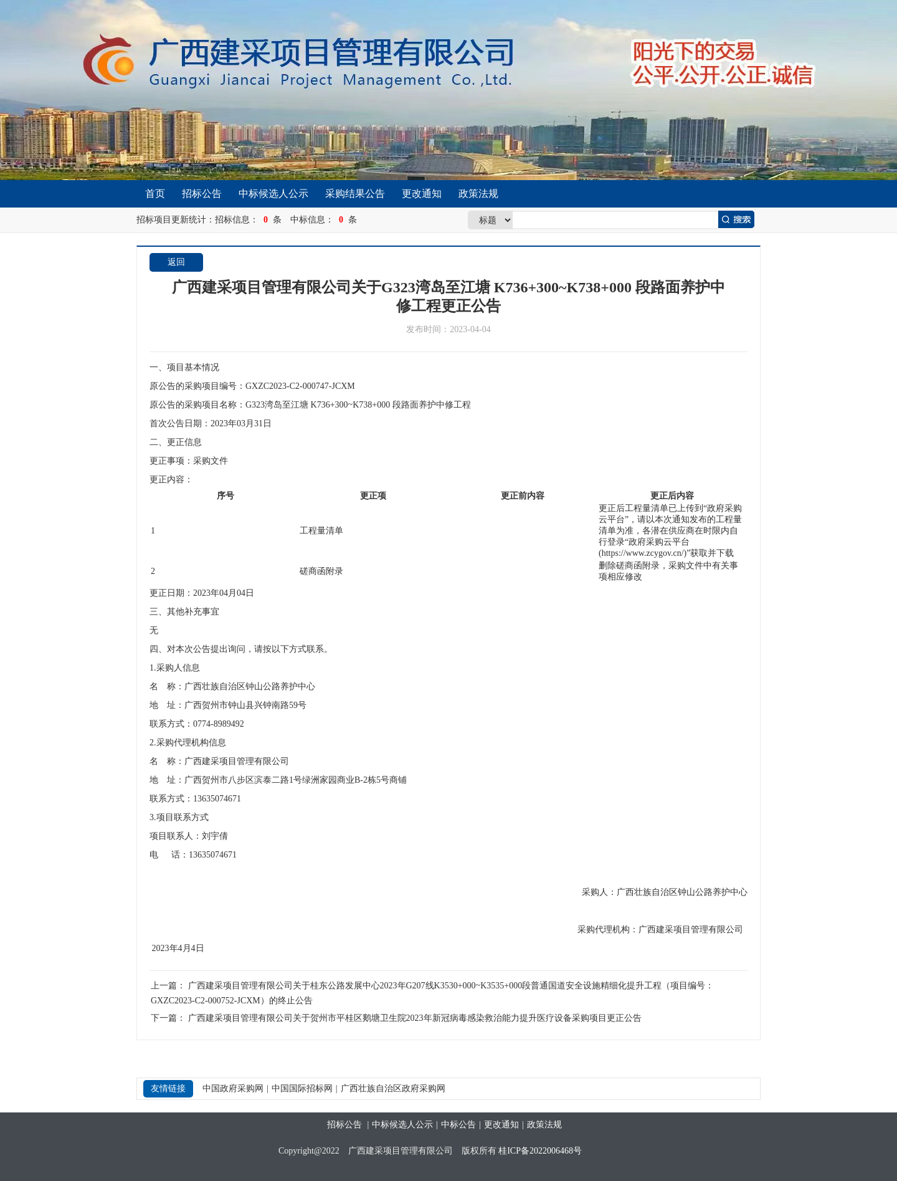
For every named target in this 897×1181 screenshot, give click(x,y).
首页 (155, 193)
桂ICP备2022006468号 (540, 1150)
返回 (176, 262)
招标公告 (202, 193)
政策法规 (478, 193)
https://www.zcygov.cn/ (643, 553)
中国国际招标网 (302, 1088)
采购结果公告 (355, 193)
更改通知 (422, 193)
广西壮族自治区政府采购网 (393, 1088)
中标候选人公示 (273, 193)
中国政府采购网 (232, 1088)
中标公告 (458, 1124)
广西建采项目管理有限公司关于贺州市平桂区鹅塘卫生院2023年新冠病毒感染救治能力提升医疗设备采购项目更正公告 (415, 1018)
